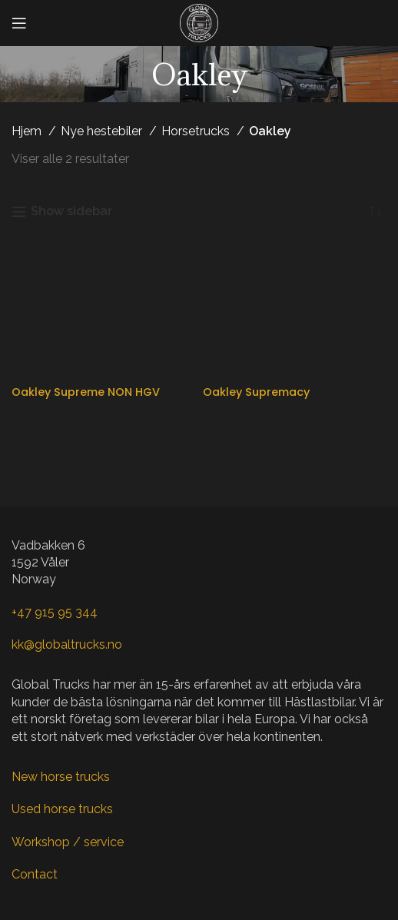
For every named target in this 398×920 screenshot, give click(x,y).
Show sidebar (71, 211)
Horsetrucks (197, 131)
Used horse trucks (62, 809)
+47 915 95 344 (55, 612)
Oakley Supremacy (256, 392)
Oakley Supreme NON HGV (86, 392)
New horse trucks (61, 776)
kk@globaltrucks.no (67, 644)
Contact (35, 874)
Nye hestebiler (103, 131)
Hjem (28, 131)
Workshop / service (68, 842)
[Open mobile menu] (19, 23)
